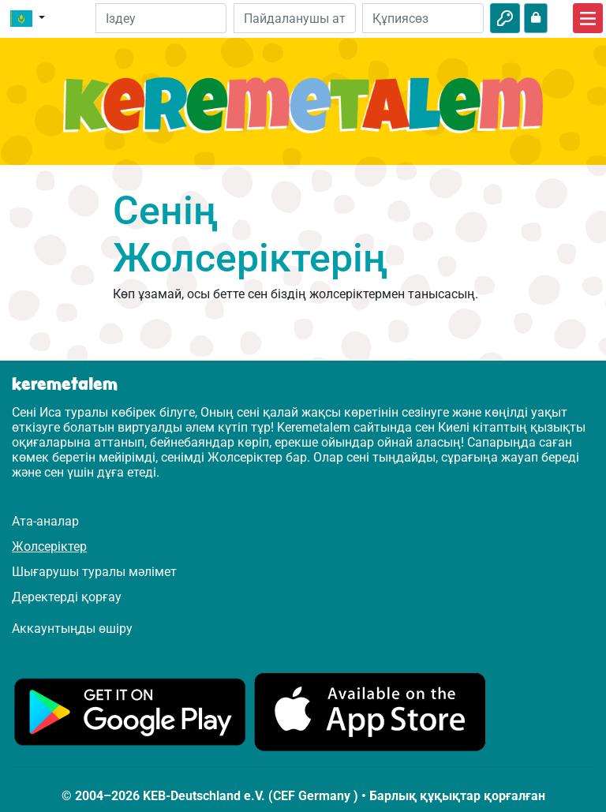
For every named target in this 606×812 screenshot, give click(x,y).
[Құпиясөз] (423, 18)
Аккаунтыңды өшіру (72, 628)
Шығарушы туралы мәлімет (94, 571)
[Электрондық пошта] (294, 18)
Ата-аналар (45, 521)
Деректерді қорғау (67, 596)
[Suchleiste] (161, 18)
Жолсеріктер (49, 546)
